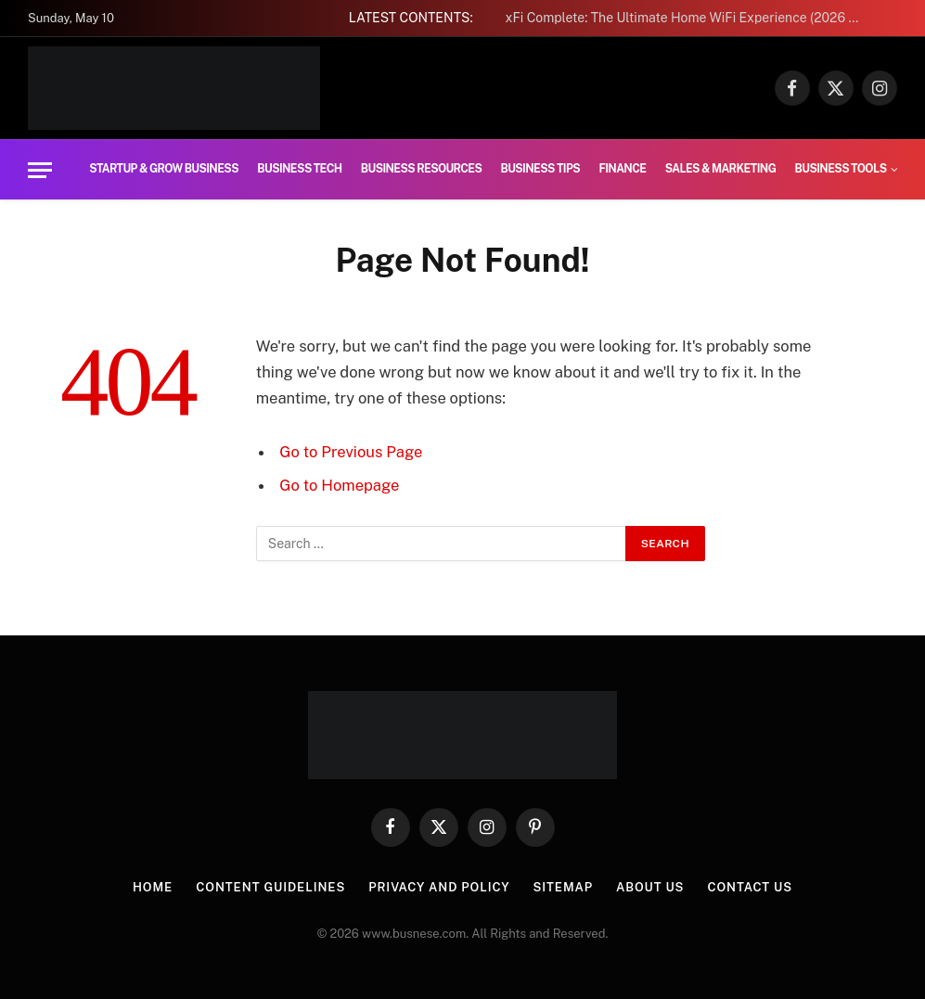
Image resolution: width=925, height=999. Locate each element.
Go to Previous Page (350, 451)
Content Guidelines (270, 887)
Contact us (749, 887)
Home (153, 887)
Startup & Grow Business (163, 168)
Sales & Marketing (721, 168)
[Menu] (40, 170)
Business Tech (299, 168)
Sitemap (563, 887)
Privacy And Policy (438, 887)
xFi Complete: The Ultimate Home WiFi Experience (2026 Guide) (691, 17)
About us (650, 887)
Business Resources (421, 168)
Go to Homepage (339, 485)
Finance (622, 168)
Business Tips (540, 168)
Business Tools (841, 168)
